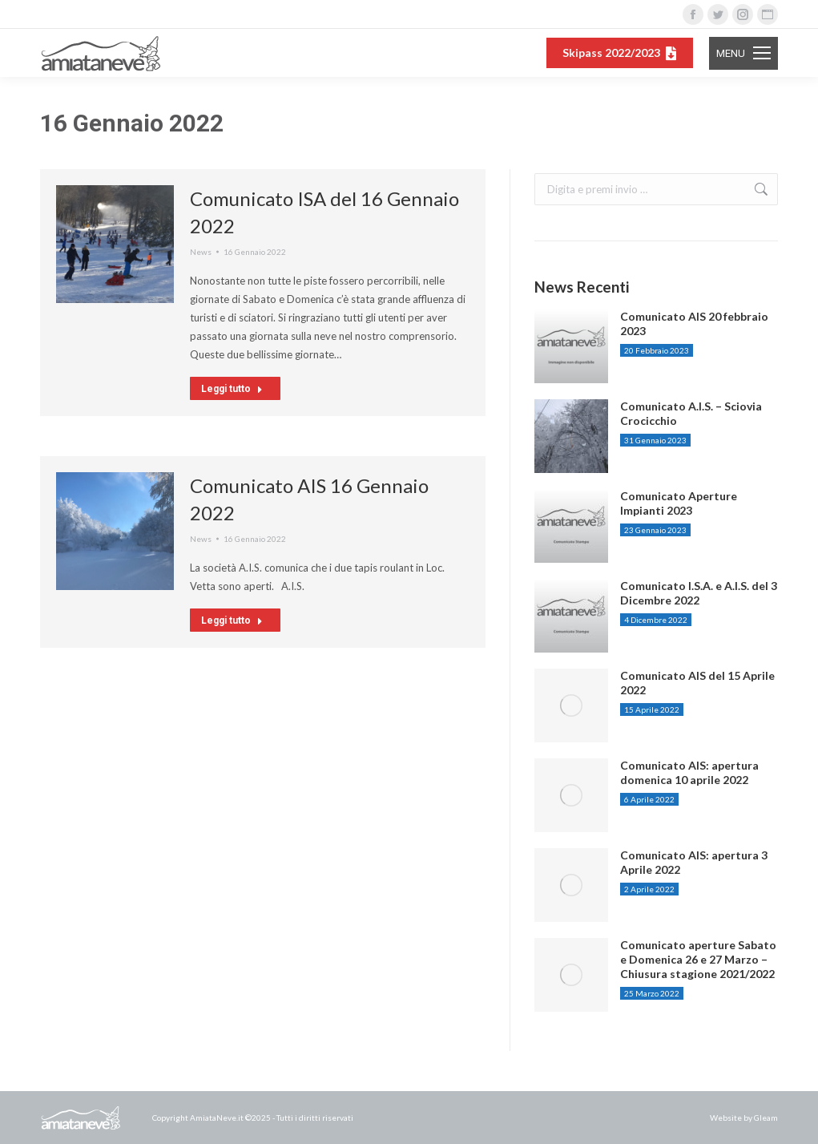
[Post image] (571, 346)
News (201, 252)
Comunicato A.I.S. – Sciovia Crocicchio (691, 413)
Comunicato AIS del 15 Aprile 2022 (697, 683)
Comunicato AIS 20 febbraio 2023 (694, 323)
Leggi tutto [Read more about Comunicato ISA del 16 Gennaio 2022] (232, 388)
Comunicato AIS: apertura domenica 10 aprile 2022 (689, 772)
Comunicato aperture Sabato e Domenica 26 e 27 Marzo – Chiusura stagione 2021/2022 (698, 959)
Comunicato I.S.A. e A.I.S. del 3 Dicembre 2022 (698, 593)
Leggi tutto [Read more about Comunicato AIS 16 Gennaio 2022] (232, 620)
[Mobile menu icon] (743, 53)
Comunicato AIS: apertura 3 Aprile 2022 (694, 862)
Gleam (766, 1117)
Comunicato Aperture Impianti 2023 (678, 503)
